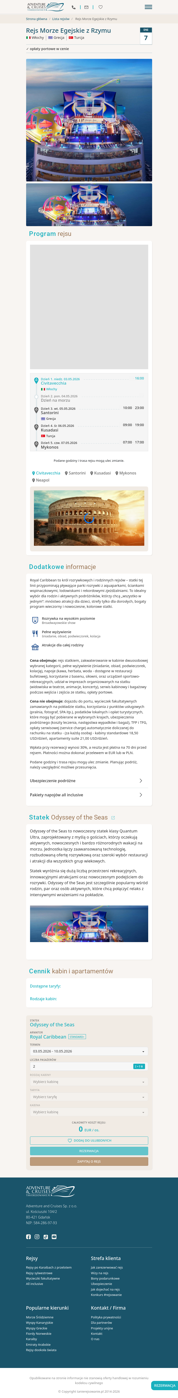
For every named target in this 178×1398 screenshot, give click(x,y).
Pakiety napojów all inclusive (56, 795)
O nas (95, 1339)
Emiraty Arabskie (38, 1345)
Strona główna (36, 19)
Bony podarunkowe (105, 1278)
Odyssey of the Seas (72, 817)
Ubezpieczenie (101, 1284)
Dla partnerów (101, 1323)
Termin (35, 1045)
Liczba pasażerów (43, 1060)
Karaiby (31, 1339)
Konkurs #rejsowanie (106, 1295)
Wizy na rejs (99, 1273)
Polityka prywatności (106, 1317)
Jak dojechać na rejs (105, 1289)
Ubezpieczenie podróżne (53, 780)
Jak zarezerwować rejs (107, 1267)
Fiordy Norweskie (39, 1334)
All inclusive (34, 1284)
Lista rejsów (61, 19)
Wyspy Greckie (36, 1328)
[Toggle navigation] (148, 7)
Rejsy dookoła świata (41, 1350)
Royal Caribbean (48, 1037)
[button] (89, 1051)
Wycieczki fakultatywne (43, 1278)
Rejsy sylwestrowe (39, 1273)
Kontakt (97, 1334)
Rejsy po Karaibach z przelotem (49, 1267)
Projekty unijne (102, 1328)
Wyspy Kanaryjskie (39, 1323)
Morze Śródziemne (40, 1317)
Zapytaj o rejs (89, 1161)
